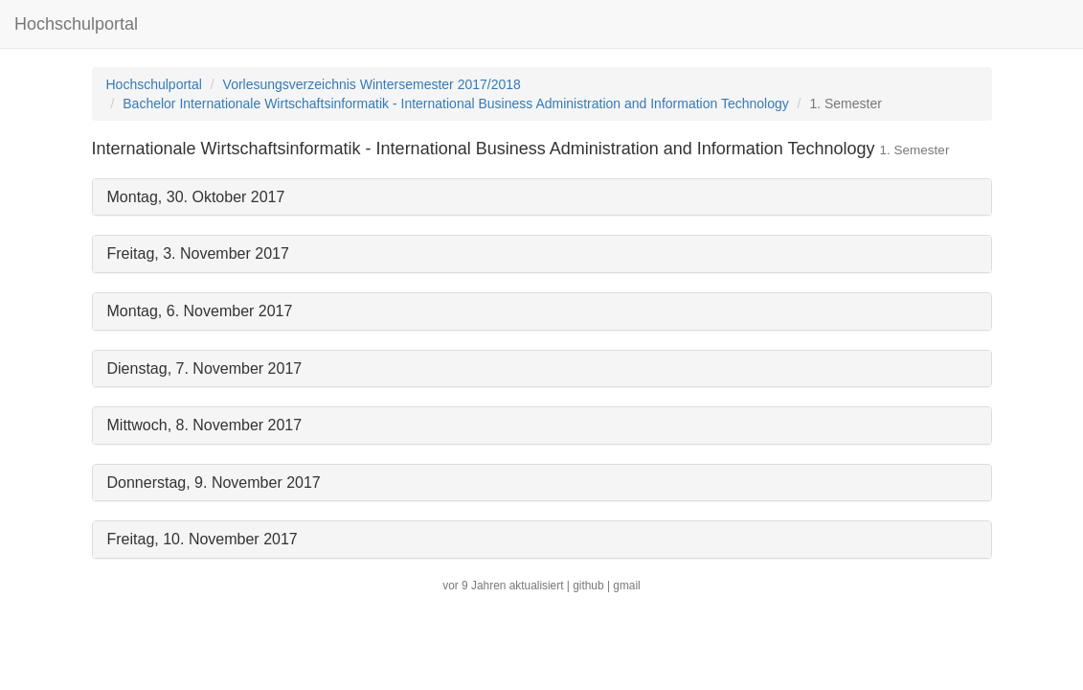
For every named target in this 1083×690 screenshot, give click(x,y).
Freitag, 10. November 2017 (202, 539)
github (588, 585)
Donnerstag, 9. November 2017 (214, 482)
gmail (626, 585)
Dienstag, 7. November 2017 (205, 368)
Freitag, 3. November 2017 (198, 253)
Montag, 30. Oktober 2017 (196, 197)
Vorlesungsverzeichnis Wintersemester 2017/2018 (372, 84)
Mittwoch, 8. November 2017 (205, 425)
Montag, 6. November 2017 (200, 311)
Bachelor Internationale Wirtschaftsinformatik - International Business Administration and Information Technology (455, 103)
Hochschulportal (76, 24)
